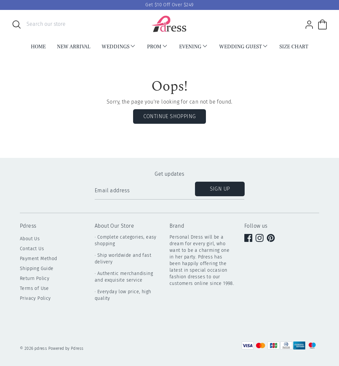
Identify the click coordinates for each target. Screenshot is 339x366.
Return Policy (34, 278)
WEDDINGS (119, 46)
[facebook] (249, 238)
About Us (30, 239)
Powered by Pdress (66, 348)
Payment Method (38, 258)
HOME (38, 46)
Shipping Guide (37, 268)
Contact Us (32, 249)
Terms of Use (34, 288)
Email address (112, 191)
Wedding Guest (243, 46)
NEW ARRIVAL (73, 46)
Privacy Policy (35, 298)
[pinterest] (271, 238)
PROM (157, 46)
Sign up (220, 189)
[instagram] (260, 238)
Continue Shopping (169, 116)
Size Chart (293, 46)
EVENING (193, 46)
